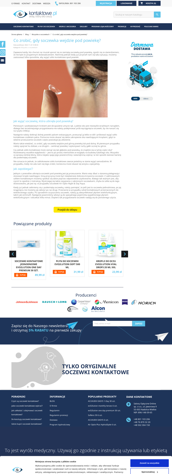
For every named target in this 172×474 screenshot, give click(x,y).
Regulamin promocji (59, 415)
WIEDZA (46, 3)
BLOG (52, 401)
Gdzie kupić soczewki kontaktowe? (26, 424)
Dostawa (53, 420)
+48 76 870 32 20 (142, 422)
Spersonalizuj (149, 454)
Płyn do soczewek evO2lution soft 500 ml (67, 264)
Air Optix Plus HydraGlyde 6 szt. (102, 424)
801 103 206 (75, 3)
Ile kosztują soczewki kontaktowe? (26, 419)
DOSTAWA (36, 3)
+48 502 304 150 (142, 425)
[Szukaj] (137, 15)
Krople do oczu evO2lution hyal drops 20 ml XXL (106, 264)
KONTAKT (26, 3)
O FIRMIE (15, 3)
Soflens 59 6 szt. (95, 415)
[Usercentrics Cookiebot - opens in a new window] (17, 469)
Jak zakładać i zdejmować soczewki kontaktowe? (26, 412)
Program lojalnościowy (60, 424)
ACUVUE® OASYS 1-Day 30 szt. (101, 401)
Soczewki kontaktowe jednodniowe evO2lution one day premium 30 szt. (29, 266)
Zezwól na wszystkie (149, 446)
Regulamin (55, 410)
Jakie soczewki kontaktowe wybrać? (27, 405)
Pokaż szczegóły (43, 469)
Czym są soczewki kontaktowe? (25, 401)
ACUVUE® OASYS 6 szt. (98, 420)
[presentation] (113, 333)
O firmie (53, 405)
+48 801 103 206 (142, 419)
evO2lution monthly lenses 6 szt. (102, 405)
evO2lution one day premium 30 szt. (104, 410)
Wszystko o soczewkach (29, 47)
